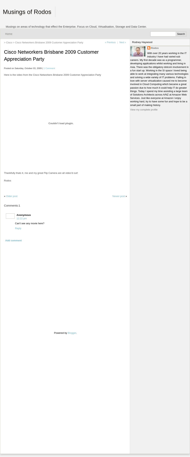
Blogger (72, 332)
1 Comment (49, 68)
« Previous (110, 42)
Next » (122, 42)
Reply (18, 228)
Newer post (118, 196)
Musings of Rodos (27, 11)
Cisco (9, 42)
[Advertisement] (15, 392)
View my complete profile (144, 109)
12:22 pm (22, 218)
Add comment (13, 240)
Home (8, 33)
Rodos (155, 48)
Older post (11, 196)
